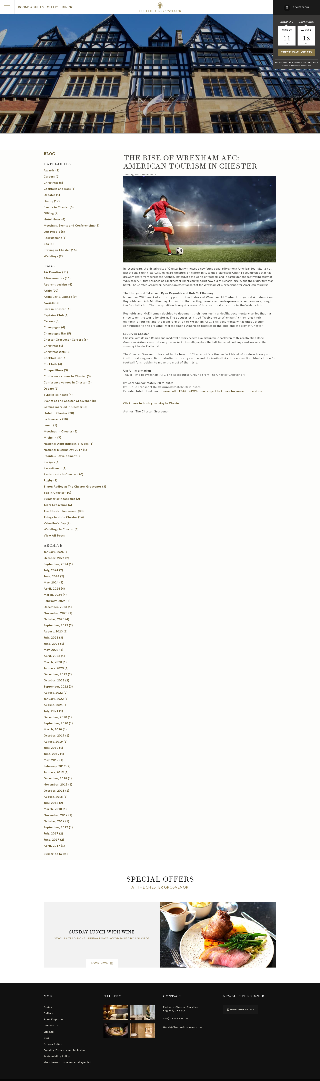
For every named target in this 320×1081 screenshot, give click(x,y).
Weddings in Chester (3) (61, 529)
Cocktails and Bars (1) (60, 188)
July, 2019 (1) (53, 747)
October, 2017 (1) (56, 821)
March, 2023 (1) (55, 662)
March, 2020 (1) (55, 729)
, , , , (181, 1008)
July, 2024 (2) (53, 570)
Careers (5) (52, 321)
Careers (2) (52, 176)
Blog (49, 154)
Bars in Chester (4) (57, 309)
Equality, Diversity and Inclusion (64, 1050)
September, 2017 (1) (58, 827)
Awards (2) (51, 170)
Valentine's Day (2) (57, 523)
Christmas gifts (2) (57, 351)
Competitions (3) (56, 370)
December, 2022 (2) (58, 674)
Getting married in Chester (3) (65, 407)
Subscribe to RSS (56, 853)
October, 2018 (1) (56, 790)
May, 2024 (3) (53, 582)
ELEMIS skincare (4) (58, 394)
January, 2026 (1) (56, 551)
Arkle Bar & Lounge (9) (60, 296)
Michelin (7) (52, 437)
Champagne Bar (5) (57, 333)
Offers (53, 7)
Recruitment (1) (55, 237)
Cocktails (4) (53, 364)
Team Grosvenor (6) (58, 505)
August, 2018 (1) (56, 796)
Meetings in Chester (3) (60, 431)
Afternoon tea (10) (57, 278)
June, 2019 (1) (54, 753)
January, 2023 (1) (56, 668)
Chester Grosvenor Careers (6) (66, 339)
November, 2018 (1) (58, 784)
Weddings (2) (53, 256)
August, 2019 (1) (56, 741)
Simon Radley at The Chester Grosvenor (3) (75, 486)
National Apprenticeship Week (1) (68, 443)
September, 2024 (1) (58, 564)
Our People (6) (54, 231)
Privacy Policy (53, 1043)
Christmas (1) (53, 345)
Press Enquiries (53, 1019)
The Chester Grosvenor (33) (64, 511)
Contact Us (51, 1025)
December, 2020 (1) (58, 717)
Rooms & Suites (31, 7)
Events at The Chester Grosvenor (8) (70, 400)
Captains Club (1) (56, 315)
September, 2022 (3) (58, 686)
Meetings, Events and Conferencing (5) (71, 225)
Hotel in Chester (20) (59, 413)
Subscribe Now (241, 1009)
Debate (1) (51, 388)
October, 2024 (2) (56, 558)
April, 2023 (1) (54, 656)
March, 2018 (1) (55, 809)
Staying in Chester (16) (60, 250)
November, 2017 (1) (58, 815)
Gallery (48, 1013)
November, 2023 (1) (58, 613)
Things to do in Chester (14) (64, 517)
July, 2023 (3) (53, 637)
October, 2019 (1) (56, 735)
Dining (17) (52, 201)
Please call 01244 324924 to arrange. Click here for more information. (211, 391)
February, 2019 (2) (57, 766)
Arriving (286, 21)
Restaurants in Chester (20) (63, 474)
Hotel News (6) (54, 219)
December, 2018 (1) (58, 778)
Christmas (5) (53, 182)
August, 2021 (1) (56, 705)
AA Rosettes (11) (56, 272)
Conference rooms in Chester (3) (67, 376)
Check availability (296, 52)
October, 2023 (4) (56, 619)
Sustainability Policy (57, 1056)
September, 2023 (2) (58, 625)
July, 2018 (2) (53, 802)
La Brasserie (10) (56, 419)
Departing (306, 21)
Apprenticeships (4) (58, 284)
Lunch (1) (50, 425)
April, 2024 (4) (54, 588)
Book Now (101, 963)
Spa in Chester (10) (57, 492)
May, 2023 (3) (53, 649)
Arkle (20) (51, 290)
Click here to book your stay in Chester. (152, 403)
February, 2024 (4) (57, 600)
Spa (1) (49, 244)
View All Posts (54, 535)
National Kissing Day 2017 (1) (65, 449)
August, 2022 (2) (56, 692)
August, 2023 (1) (56, 631)
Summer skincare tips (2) (62, 498)
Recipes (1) (52, 462)
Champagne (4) (54, 327)
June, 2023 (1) (54, 643)
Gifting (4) (51, 213)
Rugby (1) (50, 480)
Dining (67, 7)
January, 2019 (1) (56, 772)
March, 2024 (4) (55, 594)
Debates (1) (52, 195)
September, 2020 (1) (58, 723)
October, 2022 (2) (56, 680)
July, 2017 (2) (53, 833)
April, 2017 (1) (54, 845)
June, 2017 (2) (54, 839)
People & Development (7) (62, 456)
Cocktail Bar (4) (55, 358)
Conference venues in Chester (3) (68, 382)
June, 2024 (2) (54, 576)
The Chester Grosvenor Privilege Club (67, 1062)
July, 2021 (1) (53, 711)
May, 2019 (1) (53, 760)
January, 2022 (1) (56, 698)
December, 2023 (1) (58, 607)
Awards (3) (51, 302)
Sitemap (49, 1031)
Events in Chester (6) (59, 207)
